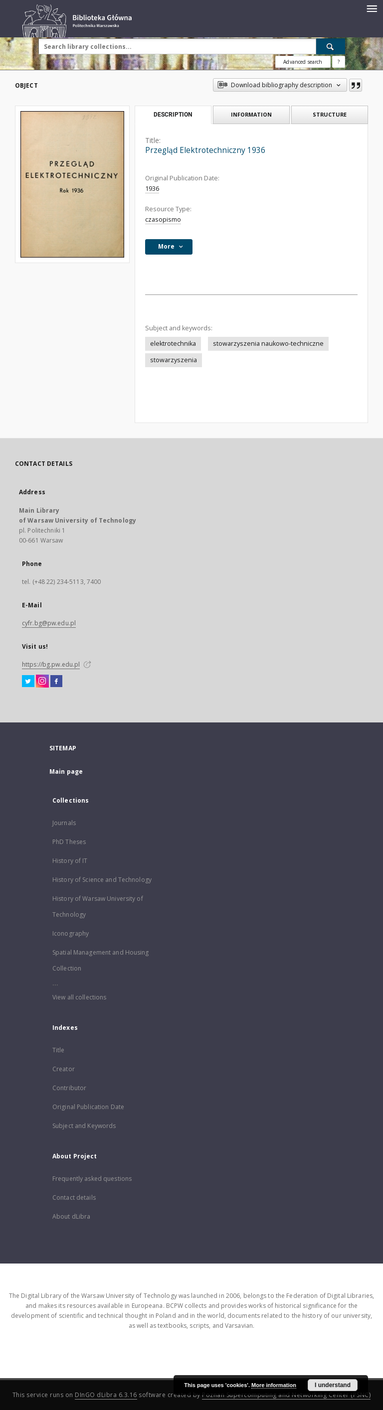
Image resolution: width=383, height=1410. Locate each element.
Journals (64, 823)
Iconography (70, 933)
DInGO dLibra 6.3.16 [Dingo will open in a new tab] (106, 1395)
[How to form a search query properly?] (338, 62)
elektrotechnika (173, 343)
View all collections (79, 997)
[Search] (330, 46)
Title (58, 1050)
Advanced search (302, 61)
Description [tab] (173, 114)
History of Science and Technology (102, 879)
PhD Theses (69, 842)
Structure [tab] (330, 114)
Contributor (69, 1088)
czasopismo (163, 219)
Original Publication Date (88, 1107)
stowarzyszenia (173, 360)
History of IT (70, 860)
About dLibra (71, 1216)
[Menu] (372, 8)
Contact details (74, 1197)
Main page (66, 771)
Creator (63, 1069)
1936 (152, 188)
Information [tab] (251, 114)
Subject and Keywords (84, 1126)
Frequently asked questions (92, 1178)
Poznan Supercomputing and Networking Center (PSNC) (286, 1395)
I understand (333, 1385)
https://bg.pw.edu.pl (51, 664)
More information (273, 1385)
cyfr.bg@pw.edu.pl (49, 623)
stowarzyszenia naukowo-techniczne (268, 343)
